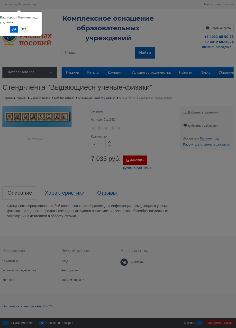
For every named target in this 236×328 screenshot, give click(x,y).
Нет (23, 29)
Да (14, 29)
